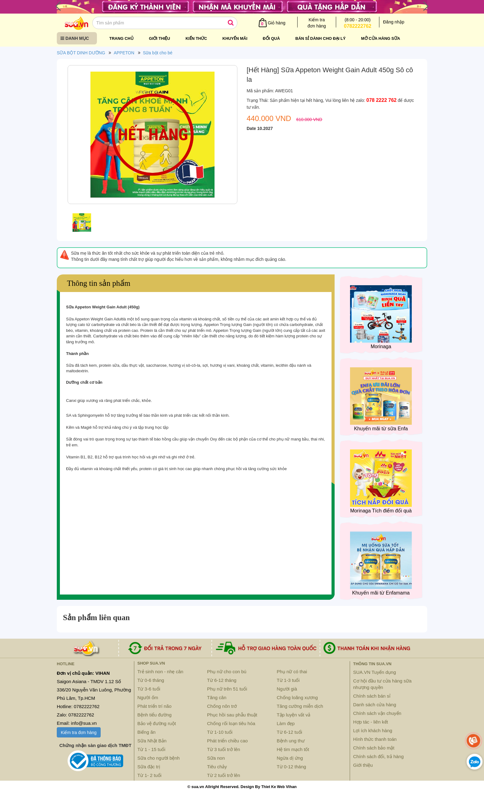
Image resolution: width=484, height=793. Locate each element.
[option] (152, 136)
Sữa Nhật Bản (151, 740)
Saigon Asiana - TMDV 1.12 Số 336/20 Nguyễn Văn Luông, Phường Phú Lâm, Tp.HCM (94, 690)
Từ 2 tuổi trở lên (223, 775)
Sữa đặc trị (148, 766)
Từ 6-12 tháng (221, 680)
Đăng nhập (393, 21)
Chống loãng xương (297, 697)
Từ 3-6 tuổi (148, 688)
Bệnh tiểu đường (154, 714)
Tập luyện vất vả (294, 714)
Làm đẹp (286, 723)
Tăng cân (217, 697)
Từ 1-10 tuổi (219, 732)
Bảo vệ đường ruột (156, 723)
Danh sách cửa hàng (374, 704)
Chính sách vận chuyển (377, 713)
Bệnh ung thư (291, 740)
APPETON (124, 52)
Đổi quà (271, 38)
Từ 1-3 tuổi (288, 680)
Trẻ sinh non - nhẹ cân (160, 671)
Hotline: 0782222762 (78, 706)
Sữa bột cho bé (158, 52)
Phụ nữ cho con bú (226, 671)
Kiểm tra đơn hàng (79, 732)
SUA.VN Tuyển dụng (374, 672)
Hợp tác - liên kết (370, 721)
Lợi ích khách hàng (372, 730)
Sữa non (216, 758)
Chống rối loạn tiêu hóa (231, 723)
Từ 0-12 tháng (291, 766)
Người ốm (147, 697)
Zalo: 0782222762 (75, 714)
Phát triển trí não (154, 706)
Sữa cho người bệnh (158, 758)
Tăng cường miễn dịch (300, 706)
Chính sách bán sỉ (371, 696)
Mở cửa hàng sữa (380, 38)
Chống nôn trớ (222, 706)
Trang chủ (121, 38)
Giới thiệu (159, 38)
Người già (287, 688)
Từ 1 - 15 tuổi (151, 749)
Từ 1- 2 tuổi (149, 775)
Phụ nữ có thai (292, 671)
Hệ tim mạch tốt (293, 749)
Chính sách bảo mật (373, 747)
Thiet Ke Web (273, 787)
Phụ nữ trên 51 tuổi (227, 688)
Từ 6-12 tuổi (289, 732)
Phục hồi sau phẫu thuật (232, 714)
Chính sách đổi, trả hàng (378, 756)
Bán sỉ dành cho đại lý (320, 38)
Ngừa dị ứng (290, 758)
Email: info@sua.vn (77, 723)
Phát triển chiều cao (227, 740)
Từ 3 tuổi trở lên (223, 749)
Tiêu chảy (217, 766)
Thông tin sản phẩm (98, 283)
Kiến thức (196, 38)
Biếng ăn (146, 732)
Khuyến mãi (235, 38)
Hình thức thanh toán (375, 739)
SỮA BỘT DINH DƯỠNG (81, 52)
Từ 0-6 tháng (150, 680)
